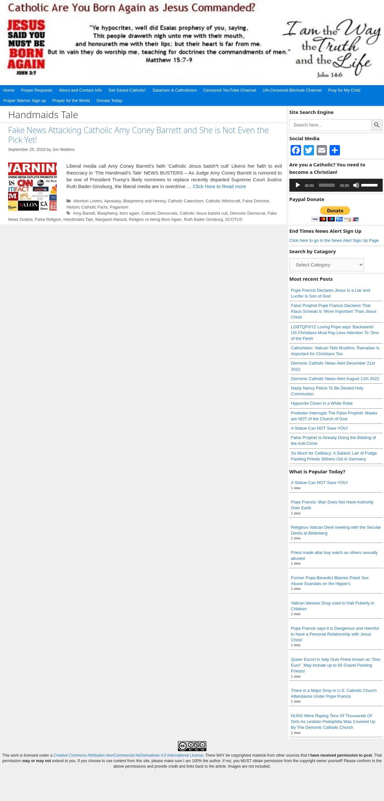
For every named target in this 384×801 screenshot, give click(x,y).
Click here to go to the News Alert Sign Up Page (334, 240)
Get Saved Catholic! (127, 90)
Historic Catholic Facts (87, 207)
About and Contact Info (80, 90)
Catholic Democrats (160, 213)
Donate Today (109, 100)
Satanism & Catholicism (174, 90)
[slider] (327, 185)
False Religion (48, 219)
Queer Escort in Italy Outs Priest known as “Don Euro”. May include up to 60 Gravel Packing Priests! (335, 665)
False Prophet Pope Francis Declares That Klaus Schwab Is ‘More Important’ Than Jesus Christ (334, 311)
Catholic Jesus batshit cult (203, 213)
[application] (336, 185)
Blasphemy (107, 213)
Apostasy (112, 200)
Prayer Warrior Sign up (24, 100)
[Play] (298, 185)
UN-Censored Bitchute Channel (291, 90)
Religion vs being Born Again (155, 219)
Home (9, 90)
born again (129, 213)
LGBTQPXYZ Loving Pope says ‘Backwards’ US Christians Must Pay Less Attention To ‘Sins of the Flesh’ (335, 332)
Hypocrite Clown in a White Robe (322, 403)
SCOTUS (233, 219)
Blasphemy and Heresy (144, 200)
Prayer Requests (36, 90)
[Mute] (356, 185)
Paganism (119, 207)
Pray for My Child (344, 90)
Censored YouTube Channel (229, 90)
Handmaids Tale (78, 219)
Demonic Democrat (247, 213)
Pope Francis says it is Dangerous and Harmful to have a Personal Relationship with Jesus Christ (335, 634)
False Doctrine (255, 200)
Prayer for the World (71, 100)
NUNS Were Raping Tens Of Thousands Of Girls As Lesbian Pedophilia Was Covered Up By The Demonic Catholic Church (333, 721)
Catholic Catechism (186, 200)
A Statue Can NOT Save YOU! (319, 428)
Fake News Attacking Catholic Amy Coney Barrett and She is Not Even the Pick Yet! (138, 134)
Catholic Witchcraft (223, 200)
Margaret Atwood (110, 219)
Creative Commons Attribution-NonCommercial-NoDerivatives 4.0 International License (128, 755)
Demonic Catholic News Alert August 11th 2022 (335, 378)
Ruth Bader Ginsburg (203, 219)
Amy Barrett (84, 213)
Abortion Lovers (87, 200)
